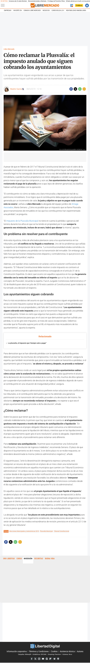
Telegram (54, 658)
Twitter (34, 658)
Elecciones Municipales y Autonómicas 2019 (24, 531)
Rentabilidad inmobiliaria (76, 10)
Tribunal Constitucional (61, 531)
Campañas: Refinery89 (24, 654)
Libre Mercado (9, 49)
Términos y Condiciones (39, 651)
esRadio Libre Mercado (32, 10)
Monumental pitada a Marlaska (37, 1)
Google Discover (46, 658)
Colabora (79, 5)
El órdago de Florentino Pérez (56, 1)
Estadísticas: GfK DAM (39, 654)
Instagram (38, 658)
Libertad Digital (45, 646)
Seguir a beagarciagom (24, 89)
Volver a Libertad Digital (71, 5)
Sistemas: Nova (67, 654)
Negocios (46, 10)
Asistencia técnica (67, 651)
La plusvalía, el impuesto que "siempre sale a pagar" (27, 343)
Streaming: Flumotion (54, 654)
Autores (80, 651)
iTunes (58, 658)
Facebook (30, 658)
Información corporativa (17, 651)
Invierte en (17, 10)
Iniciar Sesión (87, 5)
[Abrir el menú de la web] (15, 5)
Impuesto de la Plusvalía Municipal (22, 221)
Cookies (54, 651)
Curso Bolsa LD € (58, 10)
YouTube (42, 658)
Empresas (7, 10)
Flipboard (50, 658)
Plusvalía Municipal (46, 531)
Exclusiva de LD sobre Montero (18, 1)
